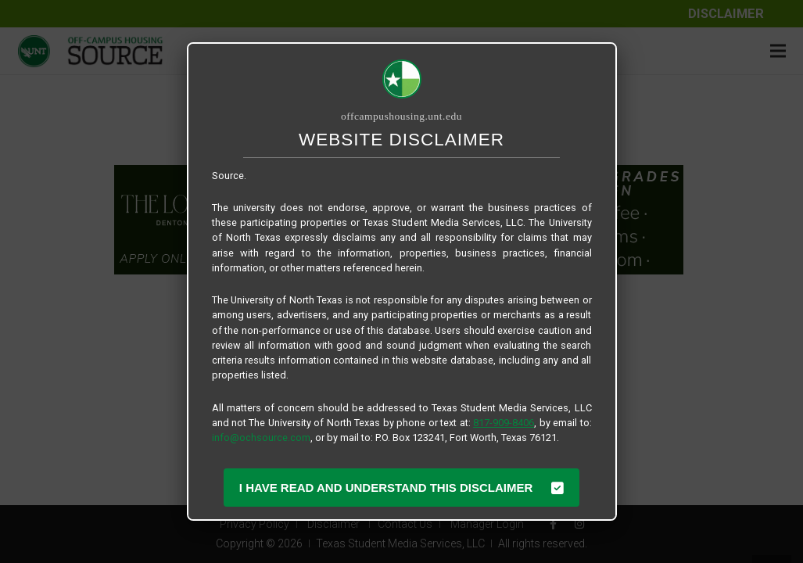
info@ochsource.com (261, 437)
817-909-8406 (503, 423)
